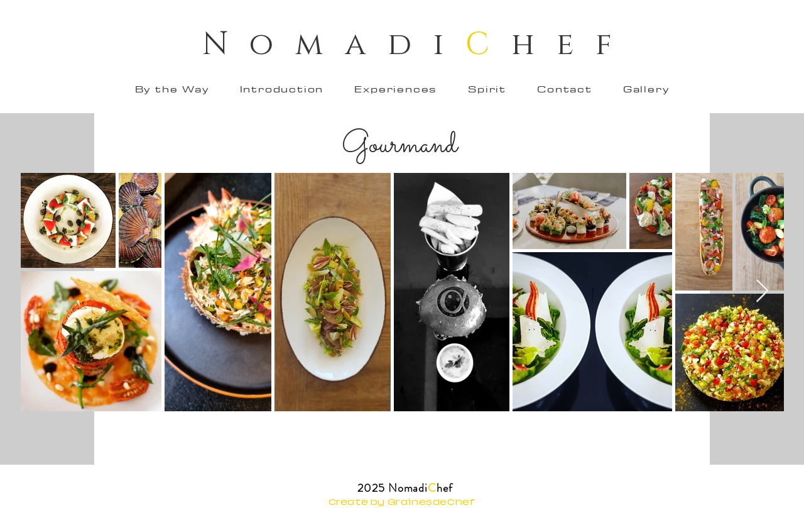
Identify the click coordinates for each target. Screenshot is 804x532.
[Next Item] (762, 291)
